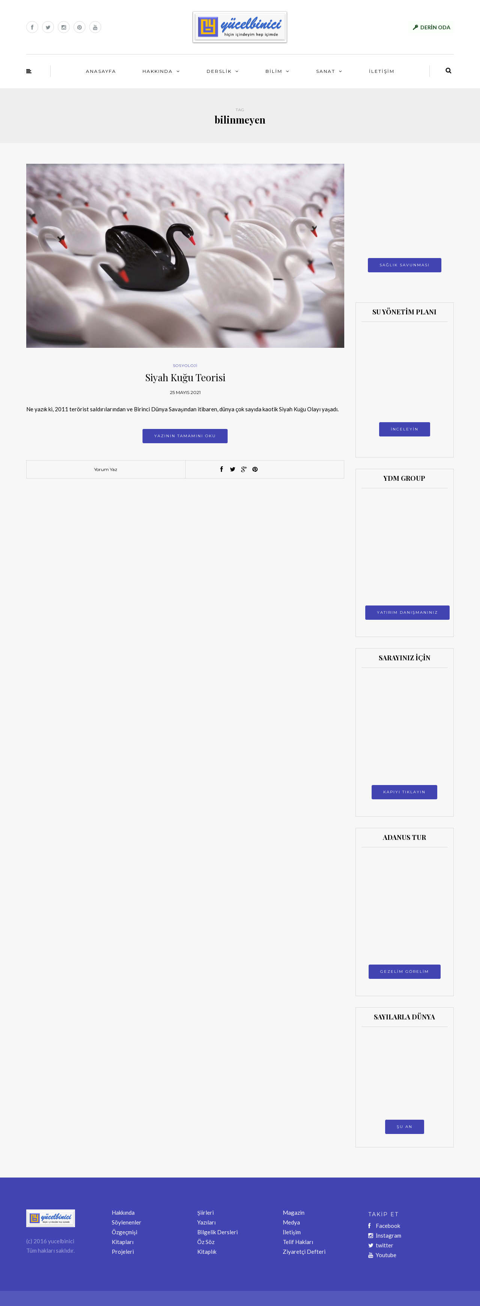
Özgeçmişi (124, 1232)
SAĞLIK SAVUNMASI (405, 265)
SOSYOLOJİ (185, 365)
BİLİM (274, 71)
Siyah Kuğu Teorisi (185, 377)
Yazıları (206, 1222)
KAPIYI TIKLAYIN (404, 792)
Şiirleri (205, 1212)
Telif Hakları (298, 1241)
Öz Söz (205, 1241)
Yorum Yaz (105, 469)
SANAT (325, 71)
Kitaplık (206, 1251)
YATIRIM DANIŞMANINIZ (407, 612)
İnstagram (384, 1235)
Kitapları (123, 1241)
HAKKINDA (157, 71)
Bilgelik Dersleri (217, 1232)
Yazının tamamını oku (185, 435)
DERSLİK (219, 71)
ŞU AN (404, 1126)
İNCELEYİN (404, 429)
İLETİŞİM (381, 71)
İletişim (292, 1232)
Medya (291, 1222)
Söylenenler (126, 1222)
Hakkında (123, 1212)
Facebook (384, 1225)
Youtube (382, 1255)
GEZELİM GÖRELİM (404, 971)
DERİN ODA (435, 27)
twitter (380, 1245)
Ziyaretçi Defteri (304, 1251)
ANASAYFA (101, 71)
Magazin (293, 1212)
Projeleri (123, 1251)
